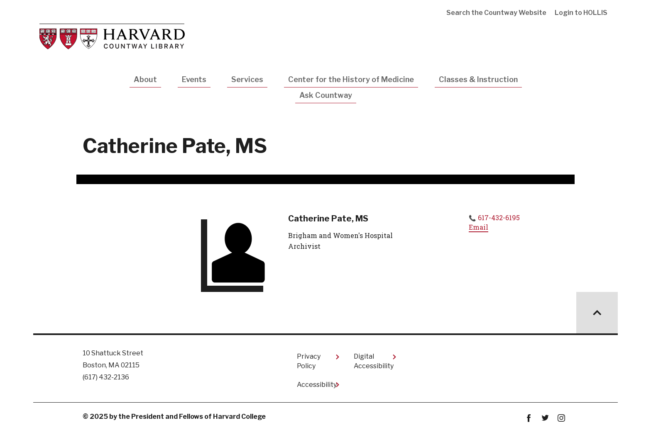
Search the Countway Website (496, 13)
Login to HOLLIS (581, 13)
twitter (545, 418)
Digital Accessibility (374, 360)
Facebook (528, 418)
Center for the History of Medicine (351, 79)
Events (194, 79)
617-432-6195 (499, 217)
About (145, 79)
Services (247, 79)
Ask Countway (325, 95)
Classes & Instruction (478, 79)
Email (478, 227)
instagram (561, 418)
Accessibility (317, 385)
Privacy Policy (309, 360)
